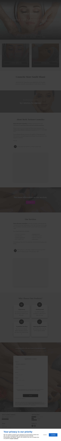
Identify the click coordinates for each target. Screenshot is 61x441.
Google (11, 438)
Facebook (15, 438)
